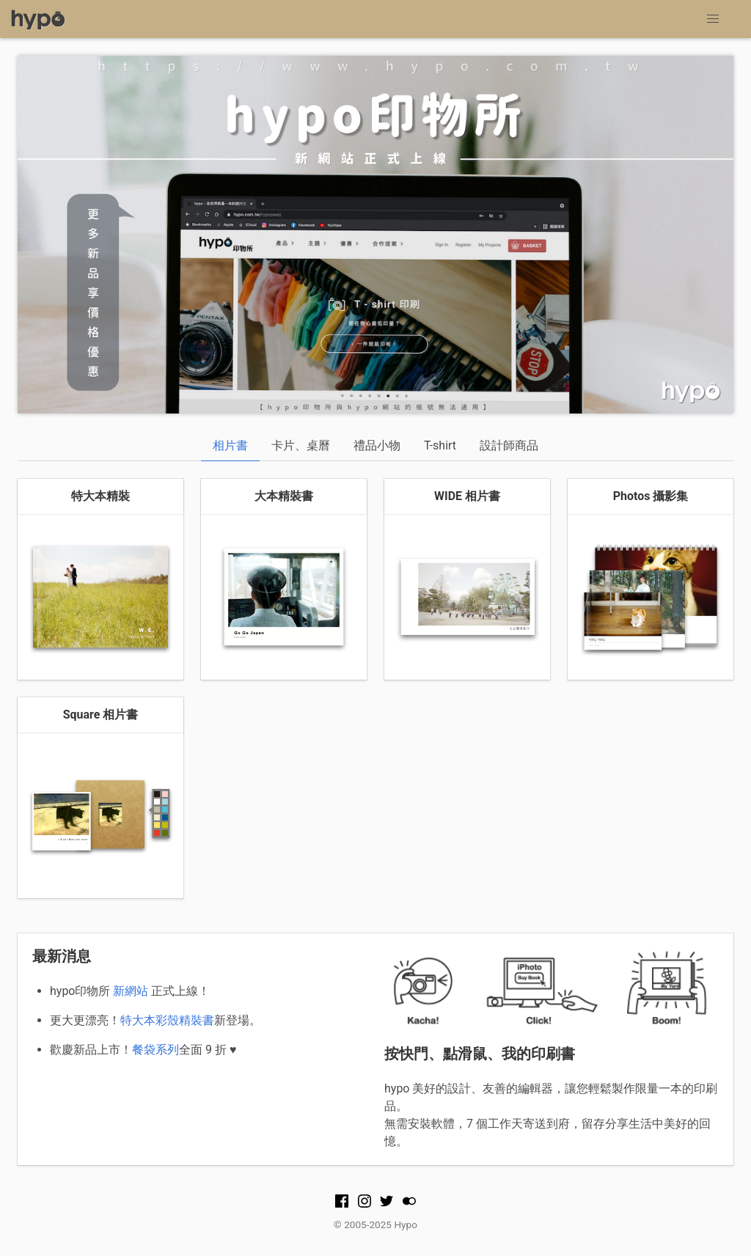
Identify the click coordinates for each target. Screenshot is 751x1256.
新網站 (130, 991)
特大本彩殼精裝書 (167, 1020)
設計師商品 (509, 445)
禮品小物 (376, 445)
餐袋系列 (155, 1050)
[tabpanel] (375, 235)
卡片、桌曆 (300, 445)
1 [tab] (364, 388)
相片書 (230, 445)
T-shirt (440, 445)
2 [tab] (386, 388)
